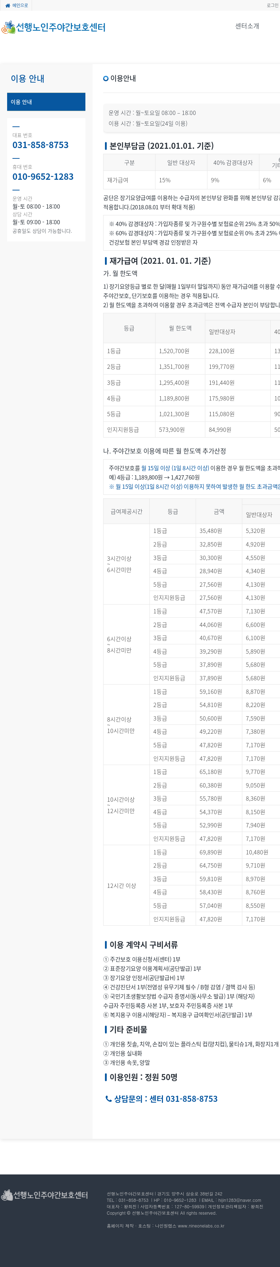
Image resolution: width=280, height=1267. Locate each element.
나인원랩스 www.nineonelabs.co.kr (189, 1226)
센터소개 (247, 26)
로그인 (273, 5)
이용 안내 (21, 102)
